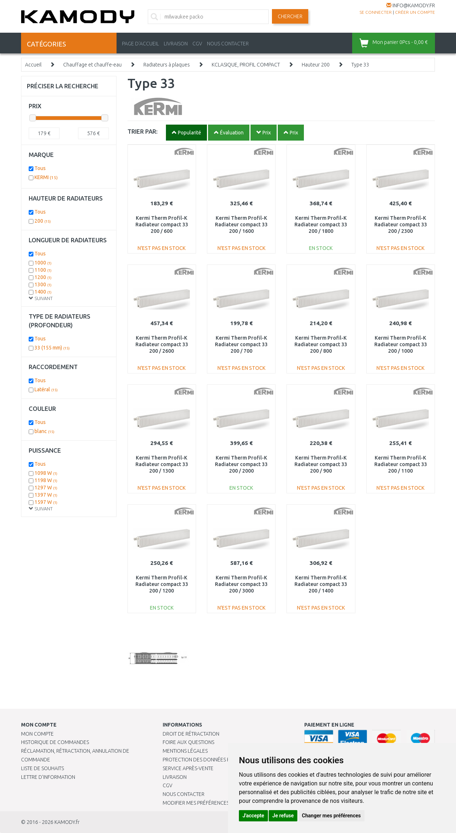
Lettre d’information (48, 777)
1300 (43, 284)
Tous (40, 168)
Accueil (33, 65)
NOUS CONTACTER (228, 43)
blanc (44, 431)
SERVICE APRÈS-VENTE (188, 768)
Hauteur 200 (316, 65)
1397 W (45, 495)
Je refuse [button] (283, 815)
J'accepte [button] (253, 815)
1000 (43, 263)
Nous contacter (183, 794)
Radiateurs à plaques (166, 65)
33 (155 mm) (52, 348)
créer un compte (415, 12)
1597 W (45, 502)
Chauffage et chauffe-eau (92, 65)
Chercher (290, 16)
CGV (197, 43)
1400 (43, 292)
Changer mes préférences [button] (331, 815)
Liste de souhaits (42, 768)
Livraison (175, 777)
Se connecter (375, 12)
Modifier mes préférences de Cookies (210, 803)
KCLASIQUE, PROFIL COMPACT (246, 65)
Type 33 (360, 65)
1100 (43, 270)
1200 (43, 277)
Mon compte (37, 734)
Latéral (46, 389)
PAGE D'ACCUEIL (140, 43)
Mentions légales (185, 751)
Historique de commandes (55, 742)
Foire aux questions (188, 742)
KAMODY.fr (67, 822)
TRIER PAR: (142, 131)
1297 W (45, 487)
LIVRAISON (176, 43)
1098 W (45, 473)
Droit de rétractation (191, 734)
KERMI (46, 177)
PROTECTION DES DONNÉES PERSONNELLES (212, 760)
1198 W (45, 480)
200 (42, 221)
